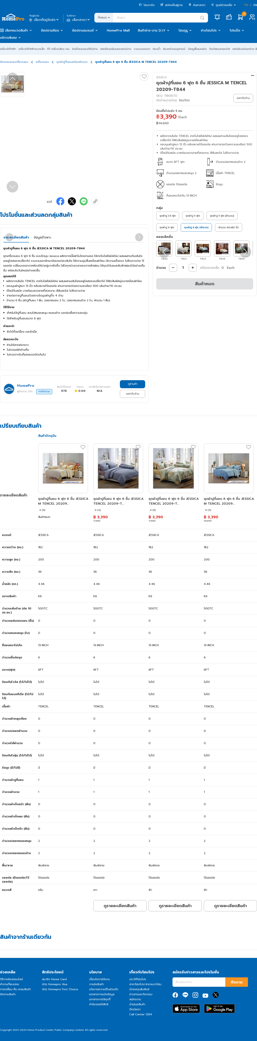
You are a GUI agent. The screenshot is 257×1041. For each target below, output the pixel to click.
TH (246, 5)
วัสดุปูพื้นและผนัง (197, 49)
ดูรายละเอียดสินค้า (120, 906)
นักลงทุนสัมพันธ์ (139, 989)
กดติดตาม (44, 391)
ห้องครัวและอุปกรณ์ (174, 49)
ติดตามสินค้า (8, 994)
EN (255, 5)
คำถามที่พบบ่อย (9, 984)
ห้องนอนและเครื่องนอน (14, 62)
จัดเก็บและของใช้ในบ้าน (85, 49)
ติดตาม (237, 982)
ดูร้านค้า (132, 384)
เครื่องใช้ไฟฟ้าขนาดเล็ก (31, 49)
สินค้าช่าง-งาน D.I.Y (151, 30)
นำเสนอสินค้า (137, 1004)
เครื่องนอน (42, 62)
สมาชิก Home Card (54, 979)
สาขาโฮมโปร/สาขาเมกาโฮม (145, 984)
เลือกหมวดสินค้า (16, 30)
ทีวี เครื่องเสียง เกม (58, 49)
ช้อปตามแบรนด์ (83, 30)
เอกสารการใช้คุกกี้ (99, 999)
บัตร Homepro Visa (54, 984)
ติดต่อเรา (135, 1009)
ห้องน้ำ (157, 49)
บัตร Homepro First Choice (60, 989)
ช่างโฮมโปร (209, 30)
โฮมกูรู (183, 30)
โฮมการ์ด (147, 5)
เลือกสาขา (79, 20)
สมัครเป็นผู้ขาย (171, 5)
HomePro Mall (118, 30)
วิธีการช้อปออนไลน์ (11, 979)
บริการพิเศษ (8, 37)
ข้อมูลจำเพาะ (42, 237)
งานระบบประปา (142, 49)
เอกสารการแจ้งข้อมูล (101, 994)
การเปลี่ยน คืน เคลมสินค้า (15, 989)
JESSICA (161, 77)
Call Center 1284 (140, 1014)
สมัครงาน (135, 999)
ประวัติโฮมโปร (137, 979)
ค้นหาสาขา (197, 5)
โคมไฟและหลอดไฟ (219, 49)
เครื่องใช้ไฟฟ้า (8, 49)
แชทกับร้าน (132, 394)
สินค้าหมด (204, 283)
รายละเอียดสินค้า (16, 237)
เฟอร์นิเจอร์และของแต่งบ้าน (115, 49)
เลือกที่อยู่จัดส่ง (44, 20)
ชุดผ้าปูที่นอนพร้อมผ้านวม (72, 62)
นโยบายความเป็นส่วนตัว (103, 989)
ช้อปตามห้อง (50, 30)
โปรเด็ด (235, 30)
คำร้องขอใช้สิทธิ (98, 1004)
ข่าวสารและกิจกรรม (140, 994)
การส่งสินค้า (96, 984)
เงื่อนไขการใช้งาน (99, 979)
